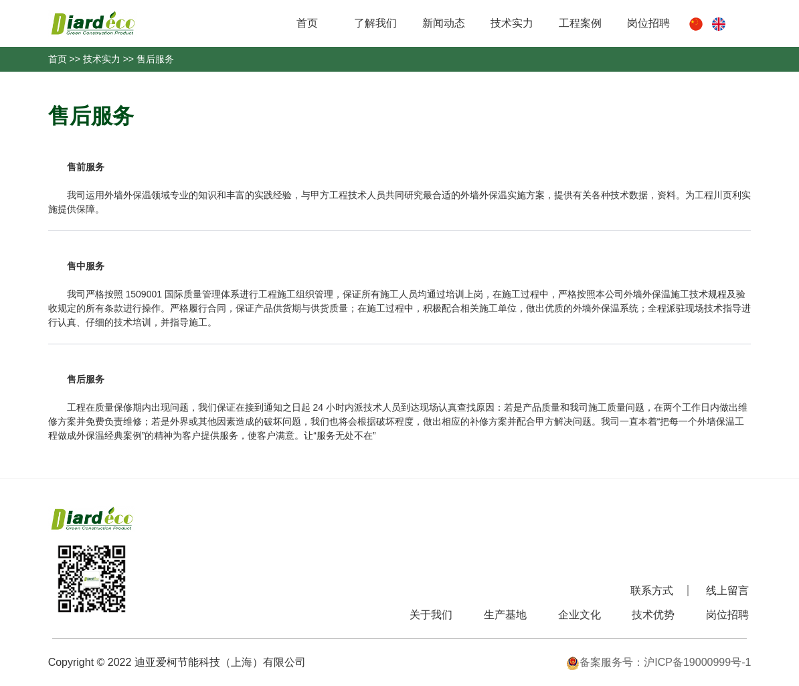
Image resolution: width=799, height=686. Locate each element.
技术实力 (512, 23)
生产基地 (505, 614)
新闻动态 (443, 23)
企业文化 (579, 614)
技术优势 (653, 614)
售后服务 (155, 59)
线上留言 (727, 590)
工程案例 (580, 23)
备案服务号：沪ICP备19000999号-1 (658, 662)
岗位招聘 (648, 23)
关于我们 (431, 614)
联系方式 (651, 590)
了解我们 (375, 23)
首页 (307, 23)
